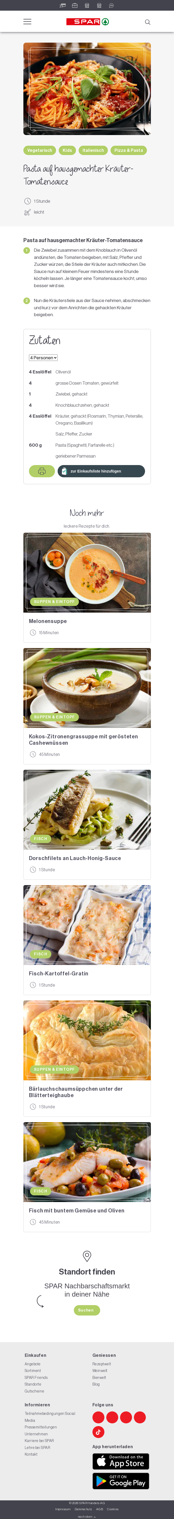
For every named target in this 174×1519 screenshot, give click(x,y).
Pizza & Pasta (128, 150)
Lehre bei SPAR (37, 1447)
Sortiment (33, 1371)
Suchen (86, 1310)
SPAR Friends (36, 1377)
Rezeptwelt (101, 1364)
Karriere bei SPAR (39, 1441)
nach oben (87, 1516)
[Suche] (147, 21)
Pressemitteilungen (41, 1427)
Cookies (112, 1509)
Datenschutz (83, 1509)
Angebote (33, 1364)
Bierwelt (99, 1377)
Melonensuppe (48, 621)
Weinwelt (100, 1371)
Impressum (62, 1509)
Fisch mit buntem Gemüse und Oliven (77, 1210)
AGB (99, 1509)
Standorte (33, 1384)
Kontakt (31, 1454)
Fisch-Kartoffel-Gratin (59, 973)
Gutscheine (34, 1391)
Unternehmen (36, 1434)
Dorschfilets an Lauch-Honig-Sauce (75, 858)
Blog (96, 1384)
